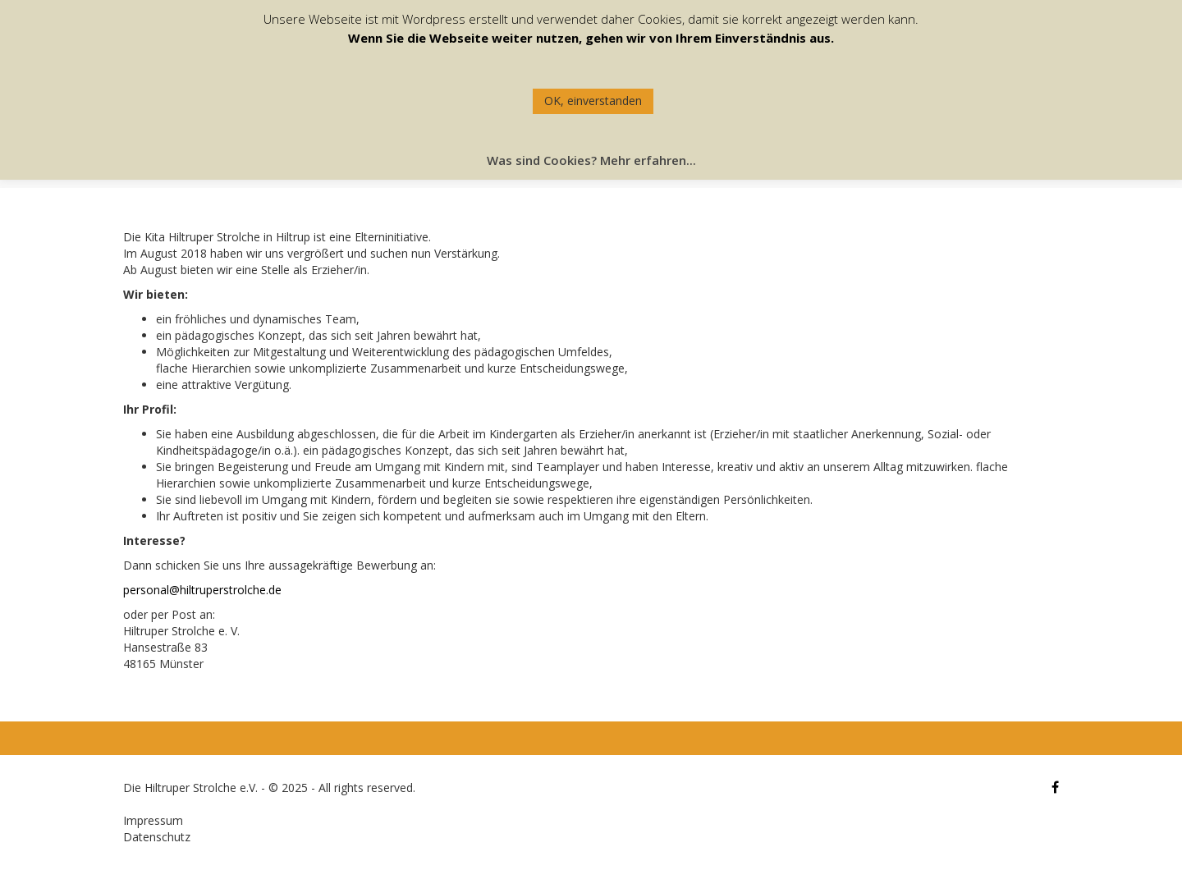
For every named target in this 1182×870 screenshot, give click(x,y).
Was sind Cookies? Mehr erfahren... (591, 160)
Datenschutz (156, 837)
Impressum (153, 820)
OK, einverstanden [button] (593, 100)
